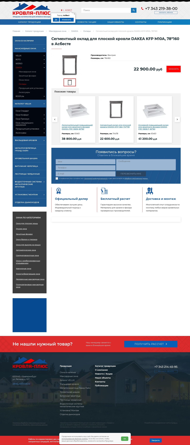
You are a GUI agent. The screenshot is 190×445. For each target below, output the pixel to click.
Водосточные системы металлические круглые (28, 184)
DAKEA (19, 67)
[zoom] (69, 65)
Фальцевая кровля (26, 140)
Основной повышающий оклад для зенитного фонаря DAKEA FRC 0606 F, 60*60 (153, 127)
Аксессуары (24, 92)
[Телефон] (85, 167)
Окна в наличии (24, 41)
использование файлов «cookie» (75, 439)
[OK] (156, 440)
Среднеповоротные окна (27, 255)
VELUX (18, 56)
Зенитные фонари (27, 76)
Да (56, 20)
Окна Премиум (22, 119)
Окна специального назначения (24, 124)
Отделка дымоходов (27, 202)
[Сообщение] (146, 164)
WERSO (19, 63)
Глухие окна (21, 229)
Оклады (22, 84)
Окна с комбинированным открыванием (28, 262)
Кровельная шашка (26, 158)
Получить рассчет (149, 344)
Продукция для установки (31, 88)
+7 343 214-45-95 (165, 366)
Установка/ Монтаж (26, 194)
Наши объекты (115, 22)
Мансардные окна (25, 48)
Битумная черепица (26, 166)
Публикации (165, 22)
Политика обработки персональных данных (29, 423)
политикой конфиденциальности (96, 178)
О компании (101, 370)
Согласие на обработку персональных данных (30, 425)
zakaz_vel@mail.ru (21, 383)
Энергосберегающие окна (28, 274)
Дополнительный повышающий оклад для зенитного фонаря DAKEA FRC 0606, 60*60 (77, 127)
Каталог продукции (29, 22)
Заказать (173, 69)
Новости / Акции (86, 22)
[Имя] (85, 161)
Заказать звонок (166, 12)
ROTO (18, 59)
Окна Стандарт (22, 111)
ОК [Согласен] (124, 439)
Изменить (66, 20)
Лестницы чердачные (27, 174)
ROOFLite (20, 96)
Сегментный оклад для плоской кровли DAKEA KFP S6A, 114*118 (115, 126)
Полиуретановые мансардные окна (30, 286)
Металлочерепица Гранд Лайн (25, 149)
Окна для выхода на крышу (28, 245)
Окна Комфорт (22, 115)
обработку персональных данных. (136, 178)
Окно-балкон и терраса (26, 239)
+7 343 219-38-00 (161, 8)
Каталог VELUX (23, 104)
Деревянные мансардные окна (30, 279)
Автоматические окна (26, 250)
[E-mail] (85, 173)
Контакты (140, 22)
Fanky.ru (174, 423)
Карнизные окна (23, 269)
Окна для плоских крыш (27, 223)
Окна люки (24, 80)
